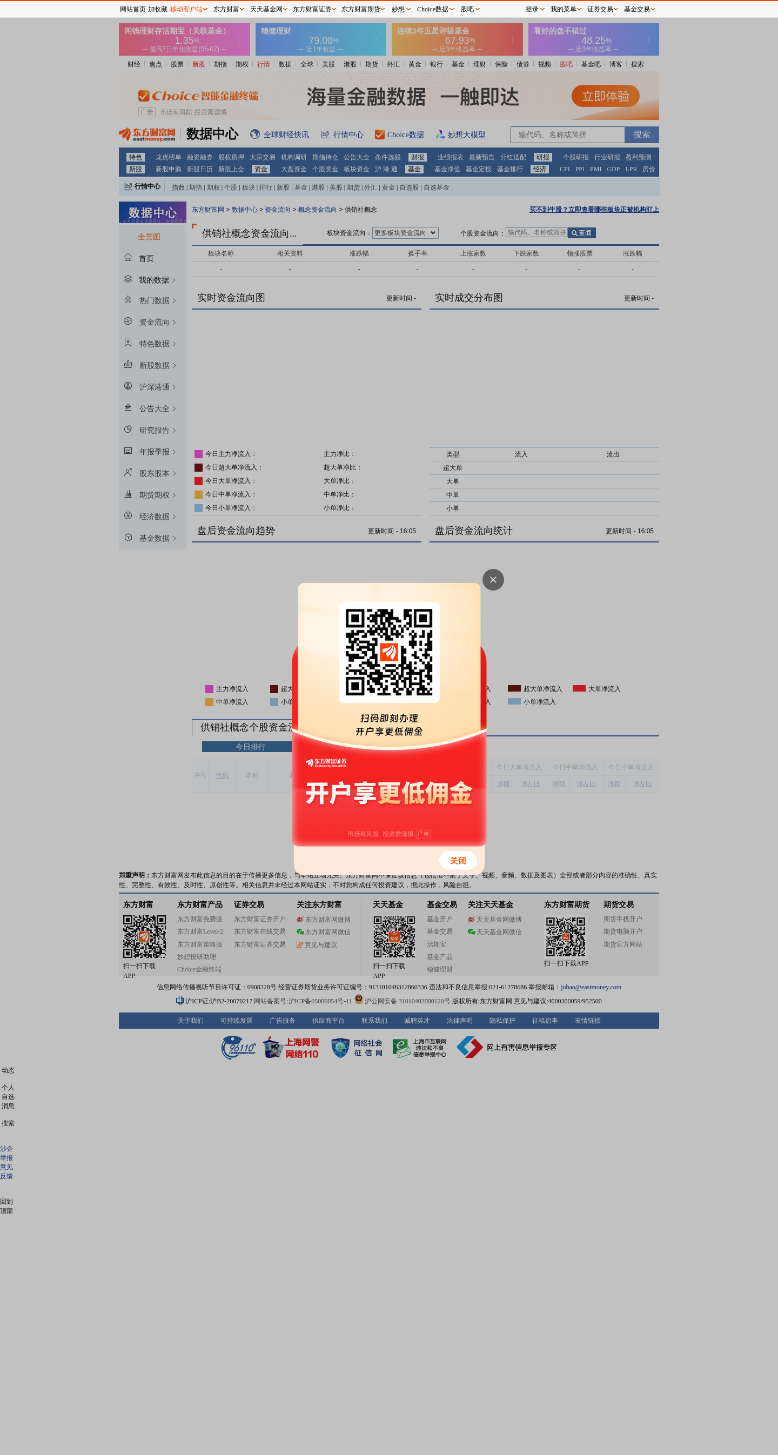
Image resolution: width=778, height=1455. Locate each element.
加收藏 (157, 9)
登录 (532, 9)
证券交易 (600, 9)
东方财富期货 (360, 9)
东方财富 (226, 9)
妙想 (398, 9)
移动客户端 (186, 9)
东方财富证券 (312, 9)
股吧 (467, 9)
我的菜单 (563, 9)
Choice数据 (432, 9)
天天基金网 (266, 9)
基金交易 (637, 9)
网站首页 (133, 9)
